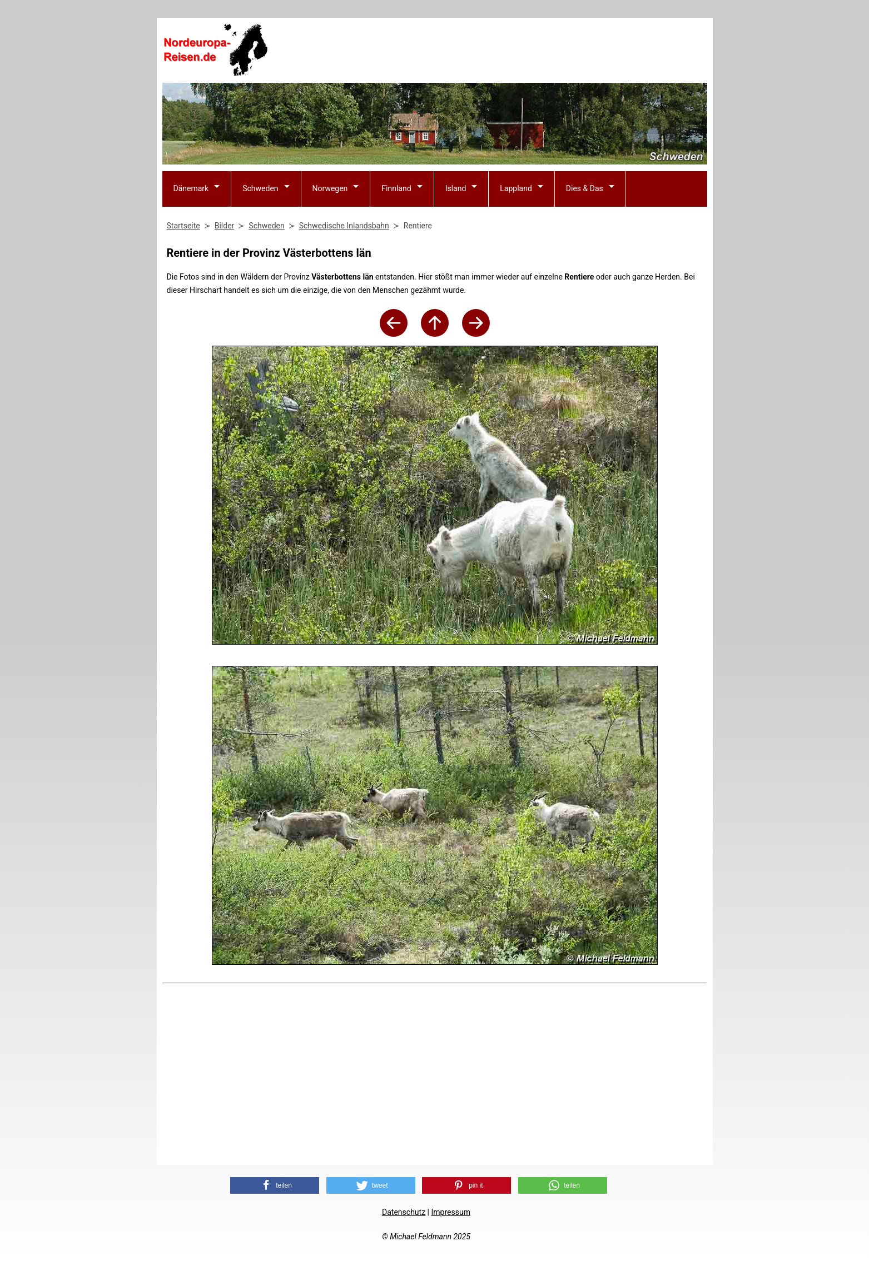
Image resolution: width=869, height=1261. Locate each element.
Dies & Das (584, 188)
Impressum (450, 1212)
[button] (274, 1185)
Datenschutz (403, 1212)
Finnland (396, 188)
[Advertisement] (504, 51)
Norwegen (330, 188)
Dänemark (191, 188)
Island (455, 188)
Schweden (260, 188)
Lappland (516, 188)
